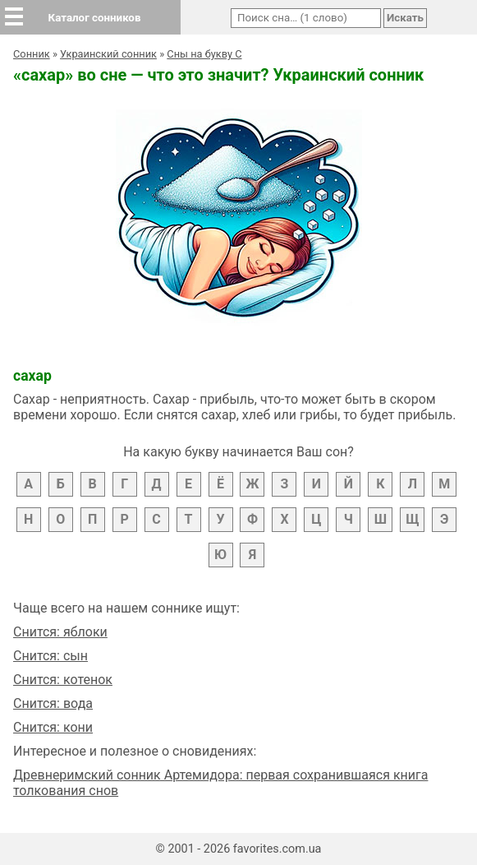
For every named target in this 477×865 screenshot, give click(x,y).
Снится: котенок (62, 679)
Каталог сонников (94, 18)
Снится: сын (50, 656)
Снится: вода (53, 703)
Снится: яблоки (60, 632)
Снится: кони (53, 727)
